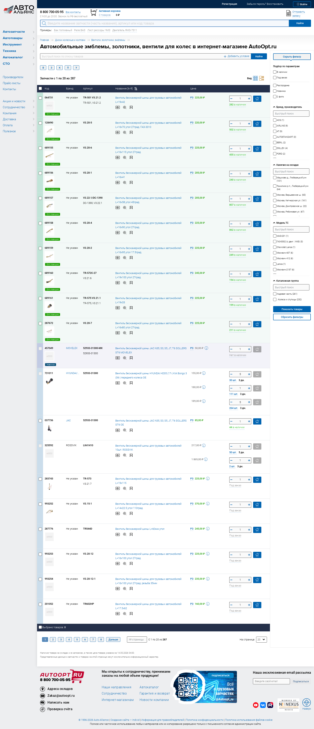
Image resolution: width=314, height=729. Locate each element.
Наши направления (116, 687)
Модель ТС (282, 222)
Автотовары (12, 38)
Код (47, 88)
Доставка (9, 119)
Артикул (88, 88)
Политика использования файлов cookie (249, 720)
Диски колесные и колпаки (70, 39)
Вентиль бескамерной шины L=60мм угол (139, 528)
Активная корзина (110, 11)
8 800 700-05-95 (55, 680)
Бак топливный (63, 30)
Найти (259, 56)
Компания (9, 113)
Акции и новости (14, 101)
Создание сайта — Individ (125, 720)
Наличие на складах (287, 164)
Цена (193, 88)
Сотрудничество (14, 107)
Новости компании (154, 700)
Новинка (50, 364)
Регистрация (229, 4)
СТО (6, 64)
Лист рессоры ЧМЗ (99, 30)
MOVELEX (71, 348)
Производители (13, 77)
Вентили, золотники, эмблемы (108, 39)
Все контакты (73, 12)
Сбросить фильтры (292, 317)
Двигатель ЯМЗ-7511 (124, 30)
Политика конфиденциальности (204, 720)
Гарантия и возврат (155, 693)
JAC (68, 420)
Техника (9, 51)
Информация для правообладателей (162, 720)
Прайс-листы (11, 83)
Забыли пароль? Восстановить (265, 4)
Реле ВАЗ (79, 30)
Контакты (9, 89)
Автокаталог (13, 57)
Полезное (9, 131)
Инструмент (12, 44)
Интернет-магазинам (118, 700)
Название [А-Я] (126, 88)
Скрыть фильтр (292, 56)
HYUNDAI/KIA (73, 373)
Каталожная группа (287, 280)
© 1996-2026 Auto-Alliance (93, 720)
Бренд (70, 88)
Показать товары (292, 309)
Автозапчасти (14, 31)
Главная (44, 39)
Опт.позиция (52, 114)
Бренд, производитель (289, 106)
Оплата (8, 125)
